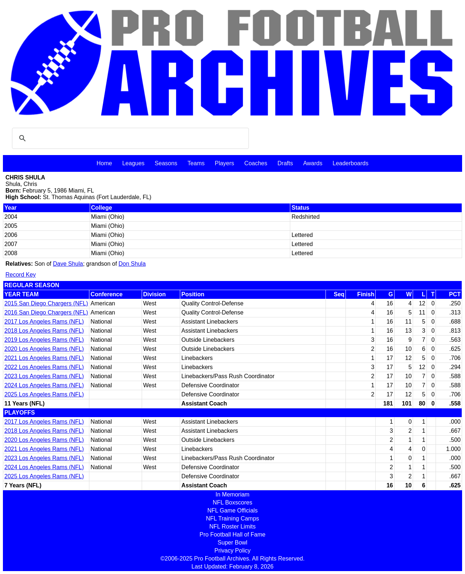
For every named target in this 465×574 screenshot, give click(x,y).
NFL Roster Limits (232, 526)
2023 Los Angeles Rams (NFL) (44, 376)
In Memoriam (232, 494)
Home (104, 163)
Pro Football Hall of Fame (232, 534)
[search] (129, 138)
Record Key (20, 275)
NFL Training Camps (232, 518)
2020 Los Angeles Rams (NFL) (44, 349)
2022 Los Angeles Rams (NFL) (44, 367)
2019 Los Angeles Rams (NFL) (44, 340)
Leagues (133, 163)
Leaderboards (350, 163)
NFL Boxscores (232, 502)
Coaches (255, 163)
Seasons (166, 163)
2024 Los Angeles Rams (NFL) (44, 385)
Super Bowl (232, 542)
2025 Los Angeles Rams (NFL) (44, 394)
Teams (196, 163)
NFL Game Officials (232, 510)
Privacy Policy (232, 550)
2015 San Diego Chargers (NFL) (46, 303)
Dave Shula (68, 264)
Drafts (285, 163)
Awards (312, 163)
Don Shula (132, 264)
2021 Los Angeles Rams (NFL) (44, 358)
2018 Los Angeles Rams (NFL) (44, 331)
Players (224, 163)
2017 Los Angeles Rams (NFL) (44, 321)
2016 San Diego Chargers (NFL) (46, 312)
